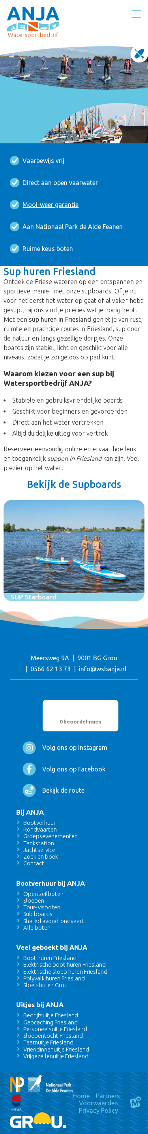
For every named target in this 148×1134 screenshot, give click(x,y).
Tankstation (38, 843)
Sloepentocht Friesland (53, 1035)
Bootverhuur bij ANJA (50, 883)
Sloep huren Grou (45, 985)
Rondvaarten (40, 829)
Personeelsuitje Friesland (55, 1029)
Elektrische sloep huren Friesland (65, 971)
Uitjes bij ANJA (40, 1004)
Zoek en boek (40, 856)
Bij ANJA (30, 812)
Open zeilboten (43, 893)
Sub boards (37, 913)
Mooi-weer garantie (50, 204)
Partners (108, 1095)
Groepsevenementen (50, 836)
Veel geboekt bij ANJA (51, 947)
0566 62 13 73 (50, 668)
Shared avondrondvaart (53, 921)
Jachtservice (39, 849)
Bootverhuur (39, 822)
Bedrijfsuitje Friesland (50, 1015)
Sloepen (33, 900)
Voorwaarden (98, 1103)
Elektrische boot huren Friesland (64, 964)
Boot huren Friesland (50, 957)
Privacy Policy (98, 1110)
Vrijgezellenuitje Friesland (55, 1056)
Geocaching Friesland (50, 1022)
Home (81, 1095)
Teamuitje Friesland (48, 1042)
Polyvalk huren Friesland (54, 978)
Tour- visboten (41, 907)
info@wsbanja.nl (102, 668)
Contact (33, 863)
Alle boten (37, 927)
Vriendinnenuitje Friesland (56, 1049)
